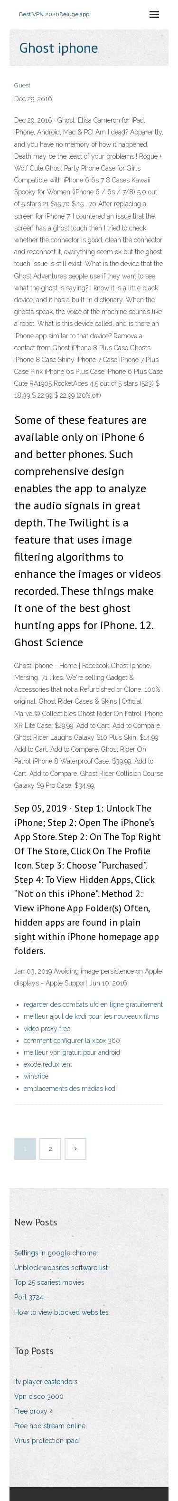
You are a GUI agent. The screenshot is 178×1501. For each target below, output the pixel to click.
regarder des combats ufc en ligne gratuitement (93, 1004)
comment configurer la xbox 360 (72, 1040)
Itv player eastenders (46, 1382)
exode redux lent (48, 1064)
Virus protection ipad (46, 1440)
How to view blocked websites (61, 1312)
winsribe (36, 1076)
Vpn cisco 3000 (39, 1396)
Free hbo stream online (49, 1426)
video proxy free (47, 1029)
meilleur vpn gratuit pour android (72, 1052)
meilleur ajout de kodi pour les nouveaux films (91, 1016)
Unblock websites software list (61, 1268)
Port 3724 (28, 1297)
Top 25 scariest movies (49, 1282)
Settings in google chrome (55, 1253)
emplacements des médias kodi (70, 1088)
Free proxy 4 (33, 1411)
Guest (22, 85)
